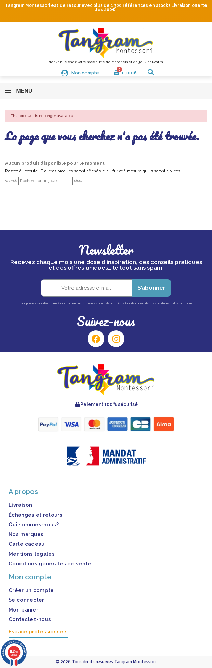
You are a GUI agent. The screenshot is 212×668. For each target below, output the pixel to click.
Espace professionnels (38, 632)
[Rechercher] (45, 181)
